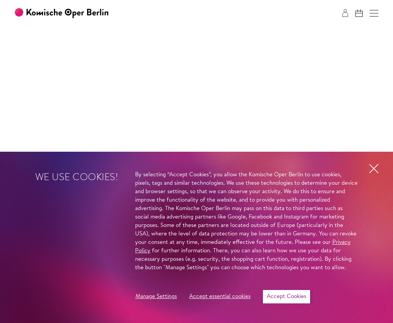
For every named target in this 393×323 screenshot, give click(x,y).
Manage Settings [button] (156, 297)
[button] (374, 13)
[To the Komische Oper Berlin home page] (61, 13)
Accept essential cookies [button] (220, 297)
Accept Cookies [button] (286, 297)
